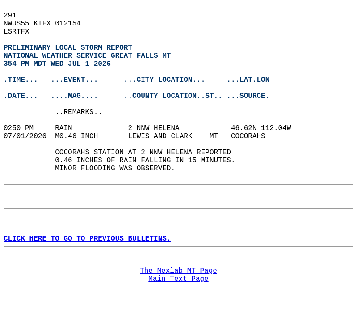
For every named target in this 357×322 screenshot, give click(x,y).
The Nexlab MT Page (178, 271)
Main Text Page (178, 279)
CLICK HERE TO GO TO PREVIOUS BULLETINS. (87, 239)
